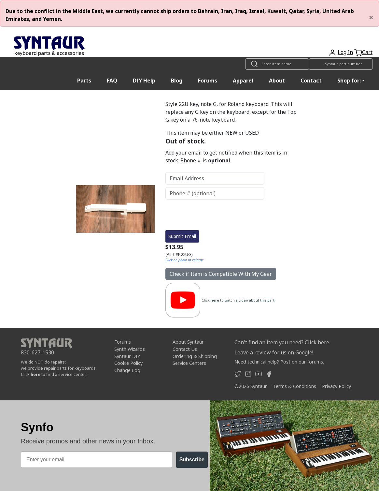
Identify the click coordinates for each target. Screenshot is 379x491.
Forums (207, 80)
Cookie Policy (128, 363)
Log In (345, 52)
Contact (311, 80)
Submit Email (182, 236)
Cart (367, 52)
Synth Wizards (129, 349)
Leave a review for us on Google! (273, 352)
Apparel (243, 80)
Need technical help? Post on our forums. (279, 362)
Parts (84, 80)
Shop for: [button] (349, 80)
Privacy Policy (336, 386)
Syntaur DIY (127, 356)
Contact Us (185, 349)
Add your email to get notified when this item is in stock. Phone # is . (226, 156)
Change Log (127, 370)
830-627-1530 (37, 352)
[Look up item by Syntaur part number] (340, 64)
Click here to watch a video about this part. (238, 300)
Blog (176, 80)
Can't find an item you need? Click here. (282, 342)
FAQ (112, 80)
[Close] (371, 17)
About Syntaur (188, 342)
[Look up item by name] (277, 64)
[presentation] (214, 215)
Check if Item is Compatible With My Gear (221, 273)
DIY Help (144, 80)
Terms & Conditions (294, 386)
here (35, 374)
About (277, 80)
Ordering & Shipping (195, 356)
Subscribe (191, 459)
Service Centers (189, 363)
